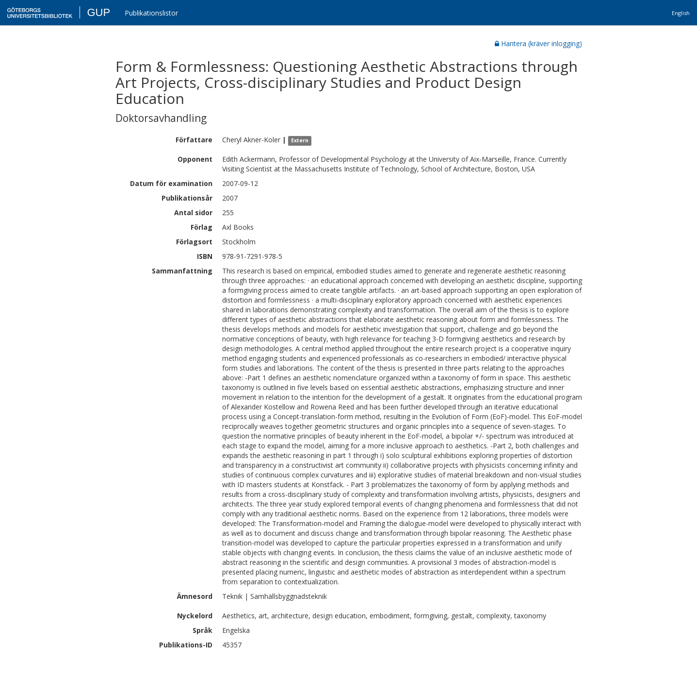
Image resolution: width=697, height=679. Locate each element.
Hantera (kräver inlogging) (538, 43)
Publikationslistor (151, 12)
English (681, 13)
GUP (98, 12)
